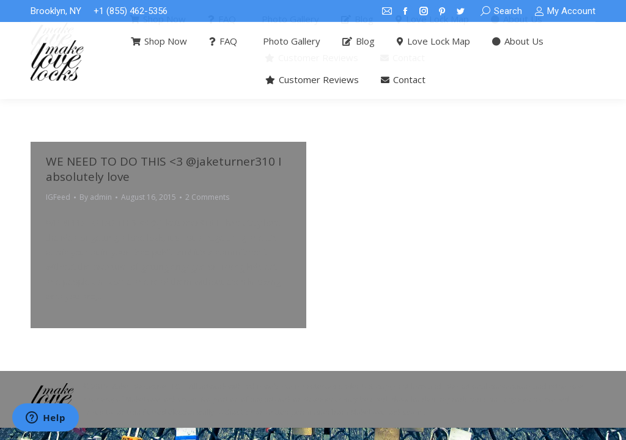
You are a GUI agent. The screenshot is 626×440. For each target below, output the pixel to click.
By (95, 197)
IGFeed (58, 197)
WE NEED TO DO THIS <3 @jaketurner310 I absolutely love (163, 169)
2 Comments (207, 197)
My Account (564, 11)
